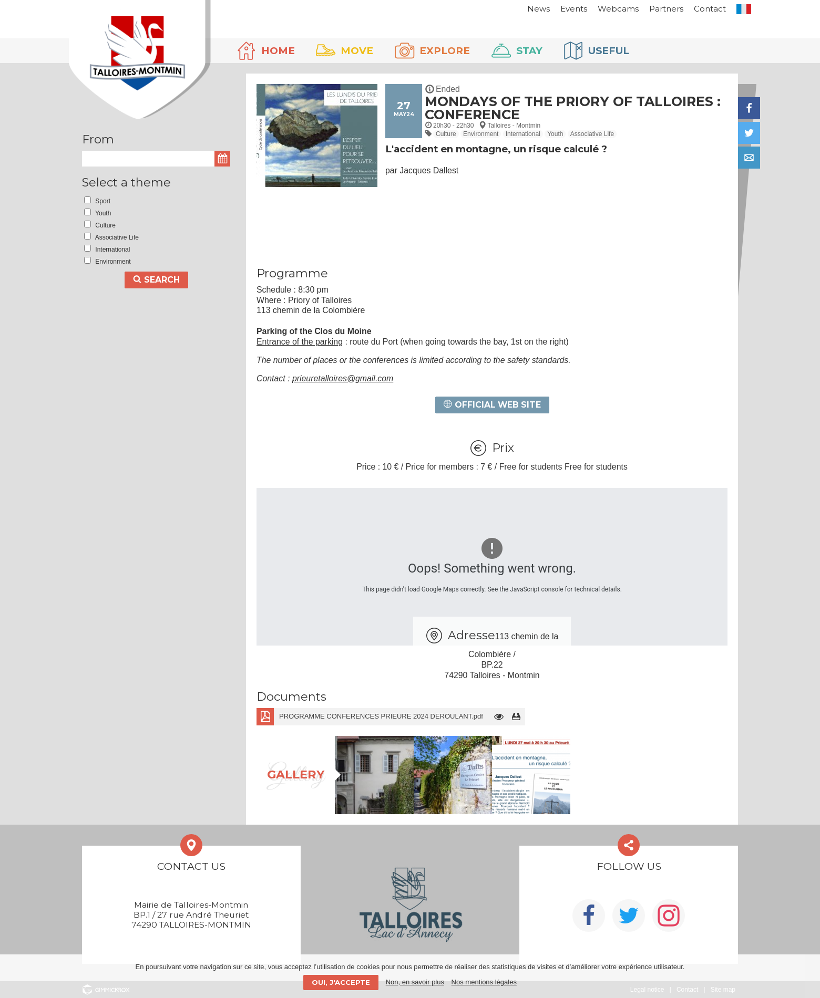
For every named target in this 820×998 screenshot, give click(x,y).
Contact (697, 9)
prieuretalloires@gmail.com (342, 378)
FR (730, 9)
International (523, 134)
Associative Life (592, 134)
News (525, 9)
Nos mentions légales (484, 982)
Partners (653, 9)
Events (560, 9)
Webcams (605, 9)
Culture (446, 134)
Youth (555, 134)
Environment (480, 134)
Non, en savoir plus (415, 982)
